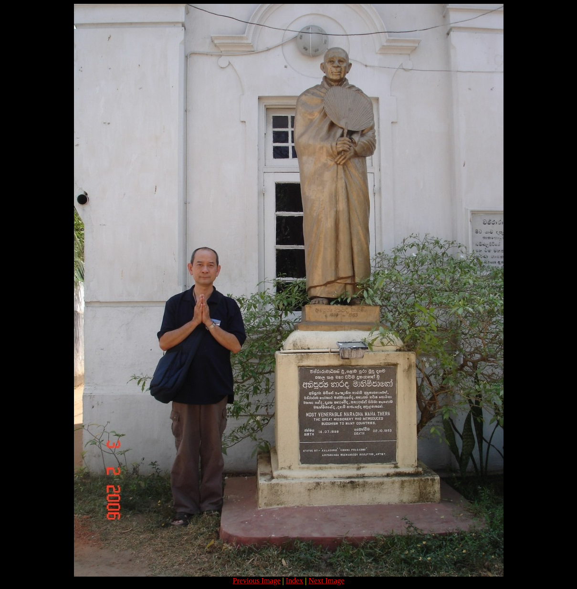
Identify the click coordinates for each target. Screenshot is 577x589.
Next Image (326, 581)
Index (294, 581)
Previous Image (257, 581)
